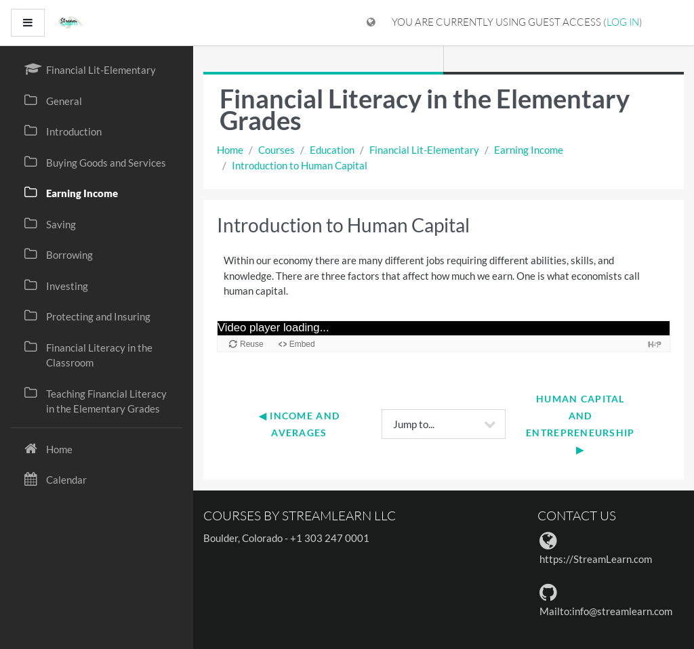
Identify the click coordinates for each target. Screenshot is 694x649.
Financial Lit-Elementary (424, 150)
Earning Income (528, 150)
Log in (623, 22)
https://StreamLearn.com (595, 559)
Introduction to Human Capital (299, 165)
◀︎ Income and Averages (301, 424)
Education (332, 150)
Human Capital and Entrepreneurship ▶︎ (582, 424)
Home (230, 150)
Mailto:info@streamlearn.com (605, 611)
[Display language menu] (371, 22)
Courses (276, 150)
